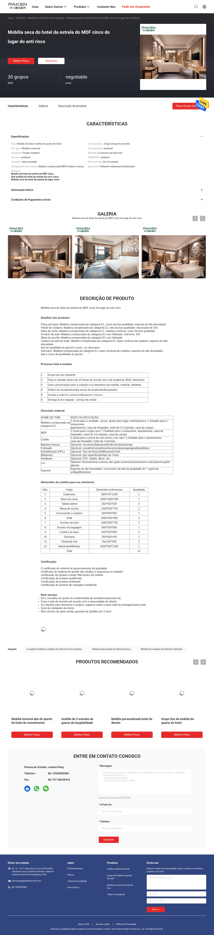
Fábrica (70, 875)
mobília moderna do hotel (118, 869)
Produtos (21, 18)
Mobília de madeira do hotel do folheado (161, 649)
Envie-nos (51, 60)
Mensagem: (106, 766)
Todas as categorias (116, 894)
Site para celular (103, 924)
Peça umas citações (189, 105)
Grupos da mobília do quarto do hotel (119, 877)
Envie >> (155, 909)
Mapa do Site (83, 924)
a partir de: (106, 804)
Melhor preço (21, 60)
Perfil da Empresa (75, 868)
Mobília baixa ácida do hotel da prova (111, 649)
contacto (108, 839)
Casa (10, 18)
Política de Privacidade (126, 924)
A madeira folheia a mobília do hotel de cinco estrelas (54, 649)
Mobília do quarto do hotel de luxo (120, 886)
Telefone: (105, 821)
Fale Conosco (73, 887)
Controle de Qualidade (77, 881)
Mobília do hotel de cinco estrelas (46, 18)
